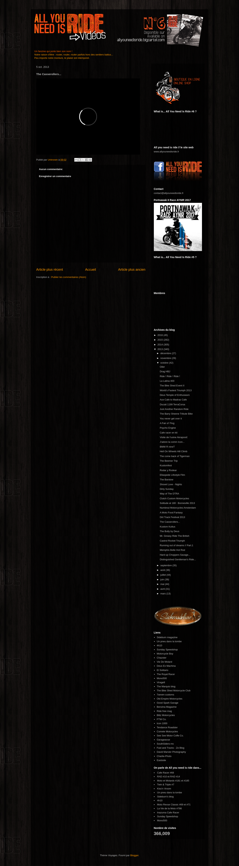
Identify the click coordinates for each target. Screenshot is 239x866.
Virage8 (161, 682)
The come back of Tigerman (175, 456)
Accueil (90, 269)
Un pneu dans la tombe (169, 641)
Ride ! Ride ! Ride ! (170, 376)
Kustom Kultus (167, 526)
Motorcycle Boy (165, 653)
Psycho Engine (168, 427)
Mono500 (162, 678)
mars (163, 593)
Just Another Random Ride (174, 409)
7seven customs (165, 694)
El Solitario (162, 670)
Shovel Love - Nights (171, 484)
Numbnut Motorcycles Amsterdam (178, 507)
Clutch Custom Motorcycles (174, 498)
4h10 (159, 645)
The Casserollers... (170, 521)
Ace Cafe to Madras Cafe (173, 399)
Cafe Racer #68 (165, 772)
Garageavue (163, 739)
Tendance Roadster (167, 727)
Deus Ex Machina (166, 665)
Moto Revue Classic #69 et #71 (174, 804)
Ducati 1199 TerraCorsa (172, 404)
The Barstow (166, 479)
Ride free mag (164, 711)
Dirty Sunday (166, 489)
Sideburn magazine (167, 637)
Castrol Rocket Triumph (172, 540)
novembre (166, 358)
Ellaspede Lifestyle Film (172, 475)
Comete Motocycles (167, 731)
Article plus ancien (132, 269)
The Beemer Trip (169, 460)
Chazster (161, 657)
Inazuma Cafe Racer (168, 812)
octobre (164, 362)
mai (162, 584)
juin (162, 579)
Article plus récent (49, 269)
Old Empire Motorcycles (169, 698)
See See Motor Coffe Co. (170, 735)
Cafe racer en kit (168, 432)
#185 (186, 780)
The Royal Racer (166, 674)
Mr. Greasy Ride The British (174, 536)
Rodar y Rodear (168, 470)
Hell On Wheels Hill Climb (173, 451)
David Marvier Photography (171, 751)
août (163, 570)
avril (162, 589)
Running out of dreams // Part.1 (176, 545)
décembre (166, 353)
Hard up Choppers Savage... (175, 554)
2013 (161, 349)
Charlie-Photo (164, 756)
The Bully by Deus (169, 531)
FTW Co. (161, 719)
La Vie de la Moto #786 (169, 808)
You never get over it (171, 418)
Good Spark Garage (167, 702)
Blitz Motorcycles (166, 715)
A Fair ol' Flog (167, 423)
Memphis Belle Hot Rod (172, 550)
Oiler (162, 366)
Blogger (134, 855)
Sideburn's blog (165, 796)
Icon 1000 (162, 723)
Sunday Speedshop (167, 649)
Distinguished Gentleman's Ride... (178, 559)
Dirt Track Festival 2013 (172, 517)
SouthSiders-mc (165, 743)
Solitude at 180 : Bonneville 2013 (177, 503)
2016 (161, 335)
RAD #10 (162, 776)
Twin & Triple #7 (165, 784)
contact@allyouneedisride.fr (169, 193)
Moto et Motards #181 (168, 780)
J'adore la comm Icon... (172, 442)
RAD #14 (175, 776)
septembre (166, 565)
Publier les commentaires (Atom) (68, 277)
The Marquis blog (166, 686)
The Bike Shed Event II (172, 385)
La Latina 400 (167, 381)
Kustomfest (166, 465)
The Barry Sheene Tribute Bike (176, 413)
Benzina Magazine (167, 706)
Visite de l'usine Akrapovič (174, 437)
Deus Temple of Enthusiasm (175, 395)
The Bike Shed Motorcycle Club (173, 690)
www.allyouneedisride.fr (166, 151)
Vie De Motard (164, 661)
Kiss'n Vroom (164, 788)
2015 (161, 339)
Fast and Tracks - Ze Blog (170, 747)
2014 (161, 344)
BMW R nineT (167, 446)
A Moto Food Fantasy (171, 512)
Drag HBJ (165, 371)
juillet (163, 574)
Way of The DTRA (169, 493)
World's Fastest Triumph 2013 (176, 390)
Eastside (161, 760)
